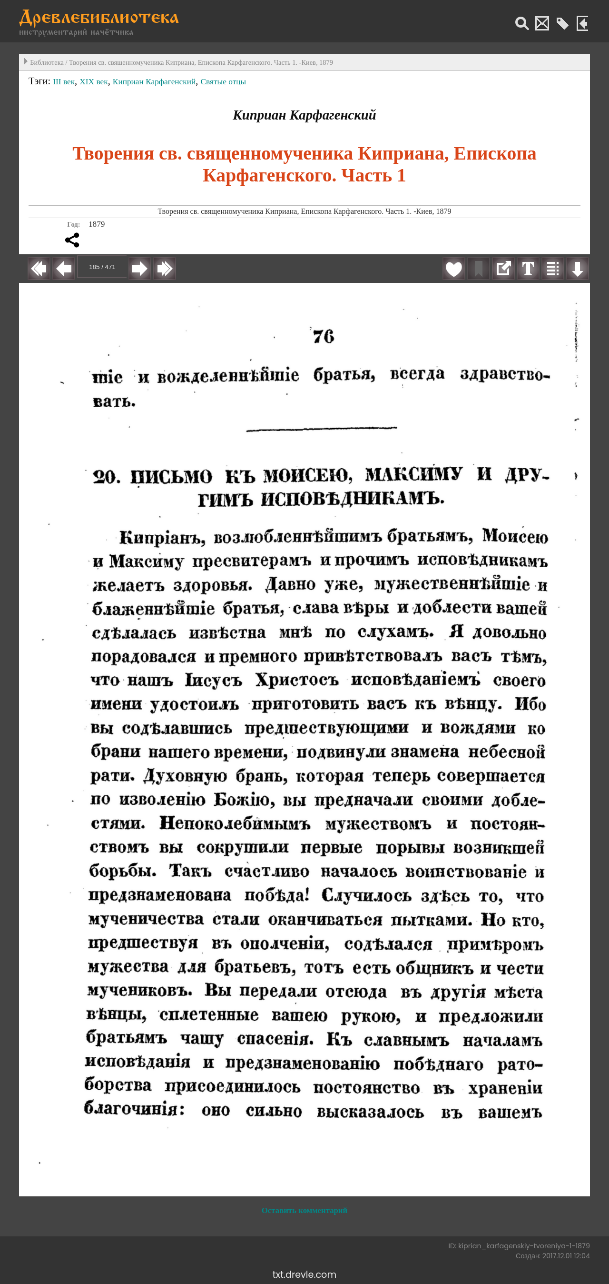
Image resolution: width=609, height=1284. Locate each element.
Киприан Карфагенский (154, 81)
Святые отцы (223, 81)
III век (64, 81)
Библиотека (47, 62)
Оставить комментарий (304, 1210)
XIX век (93, 81)
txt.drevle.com (304, 1274)
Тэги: (41, 81)
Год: (73, 224)
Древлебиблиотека (99, 19)
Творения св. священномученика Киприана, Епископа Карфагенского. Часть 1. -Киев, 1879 (201, 62)
